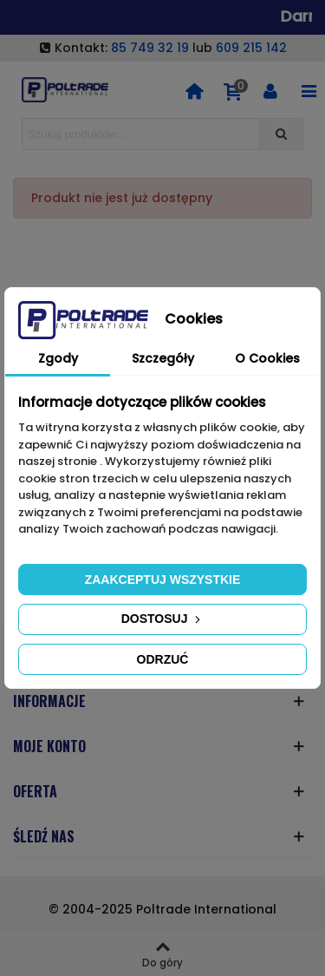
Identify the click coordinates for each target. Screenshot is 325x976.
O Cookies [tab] (267, 358)
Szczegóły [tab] (163, 358)
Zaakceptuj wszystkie (163, 579)
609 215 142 (251, 47)
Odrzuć (163, 659)
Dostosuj (163, 619)
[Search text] (141, 134)
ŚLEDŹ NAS (44, 836)
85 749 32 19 (150, 47)
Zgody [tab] (58, 358)
